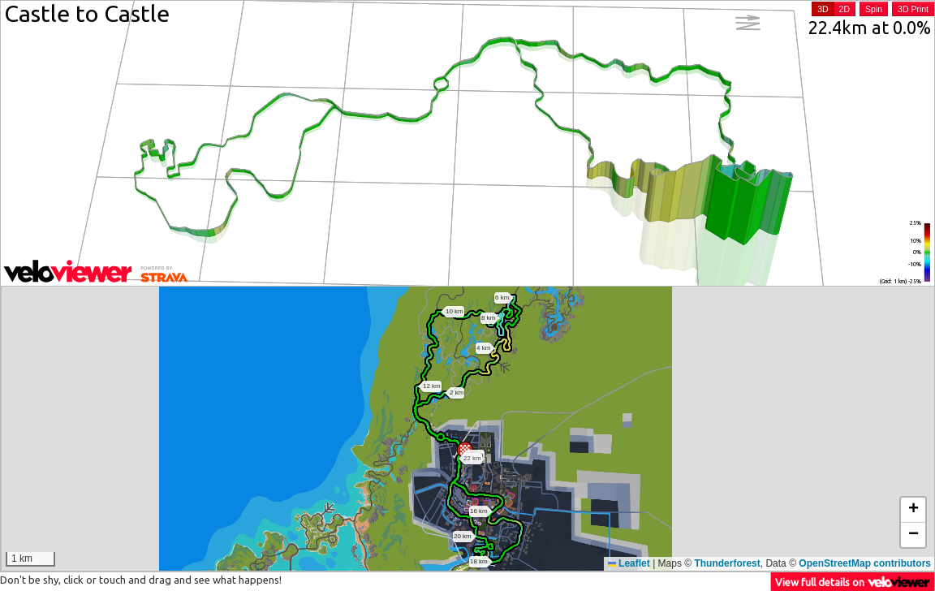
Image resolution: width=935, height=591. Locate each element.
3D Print (913, 9)
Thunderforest (727, 563)
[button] (465, 450)
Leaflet (629, 563)
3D (822, 9)
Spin (873, 9)
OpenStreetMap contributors (865, 563)
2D (844, 9)
